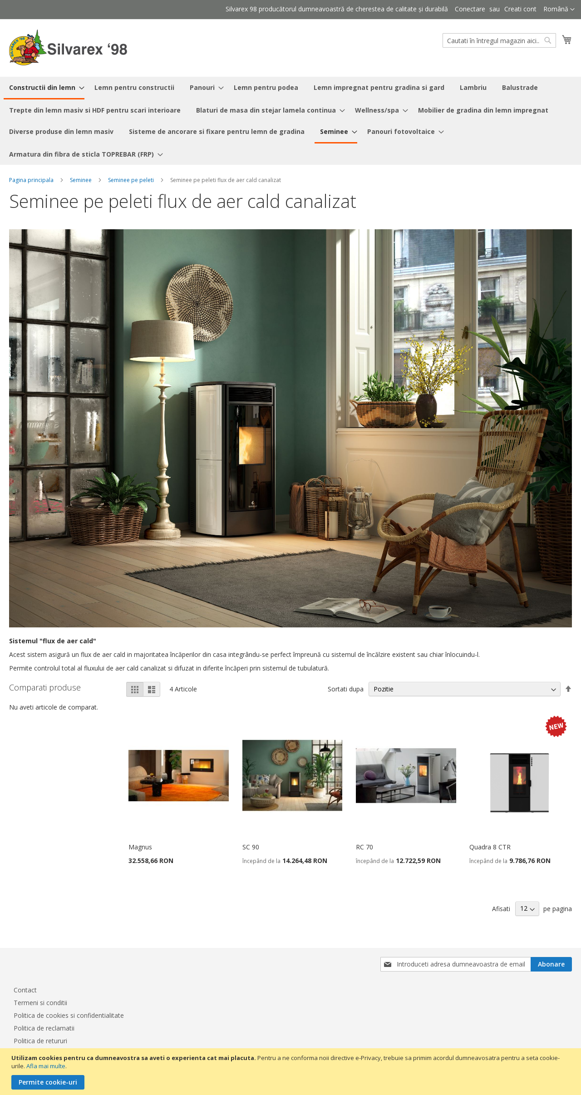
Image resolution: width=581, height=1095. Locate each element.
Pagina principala (31, 180)
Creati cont (520, 9)
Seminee (81, 180)
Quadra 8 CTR (490, 847)
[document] (291, 1072)
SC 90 (250, 847)
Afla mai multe (45, 1066)
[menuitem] (44, 88)
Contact (25, 990)
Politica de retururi (40, 1040)
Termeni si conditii (40, 1002)
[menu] (290, 121)
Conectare (470, 9)
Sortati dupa (346, 689)
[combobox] (499, 40)
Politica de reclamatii (44, 1028)
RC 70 (364, 847)
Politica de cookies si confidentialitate (69, 1015)
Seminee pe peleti (131, 180)
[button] (559, 10)
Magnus (140, 847)
